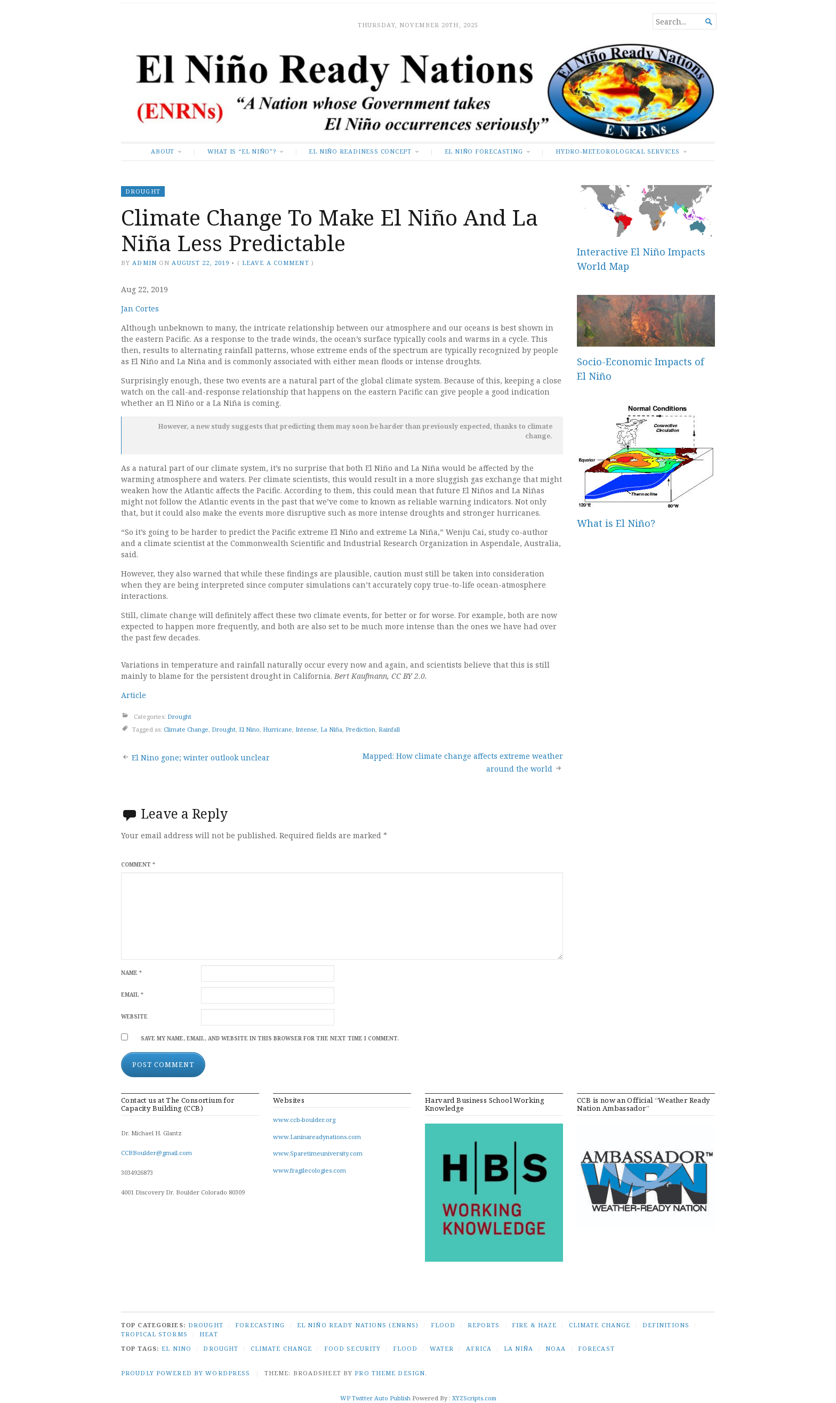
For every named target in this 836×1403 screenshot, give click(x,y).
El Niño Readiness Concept (360, 151)
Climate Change (186, 729)
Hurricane (277, 729)
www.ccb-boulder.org (304, 1120)
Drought (142, 191)
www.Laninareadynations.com (317, 1137)
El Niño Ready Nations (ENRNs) (358, 1325)
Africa (479, 1348)
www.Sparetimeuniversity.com (318, 1153)
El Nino (249, 729)
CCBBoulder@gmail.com (156, 1153)
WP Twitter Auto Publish (375, 1398)
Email (132, 994)
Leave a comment (275, 263)
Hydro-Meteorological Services (618, 151)
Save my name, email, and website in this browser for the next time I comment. (270, 1038)
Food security (352, 1348)
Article (133, 695)
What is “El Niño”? (241, 151)
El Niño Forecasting (484, 151)
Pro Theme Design (390, 1373)
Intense (306, 729)
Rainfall (389, 729)
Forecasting (260, 1325)
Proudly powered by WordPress (185, 1373)
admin (144, 263)
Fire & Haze (534, 1325)
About (162, 151)
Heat (208, 1334)
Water (442, 1348)
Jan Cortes (140, 308)
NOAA (555, 1348)
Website (134, 1016)
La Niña (331, 729)
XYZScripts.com (474, 1398)
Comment (138, 864)
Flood (443, 1325)
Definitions (665, 1325)
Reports (484, 1325)
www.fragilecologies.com (309, 1170)
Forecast (596, 1348)
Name (131, 972)
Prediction (360, 729)
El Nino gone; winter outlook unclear (201, 757)
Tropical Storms (154, 1334)
